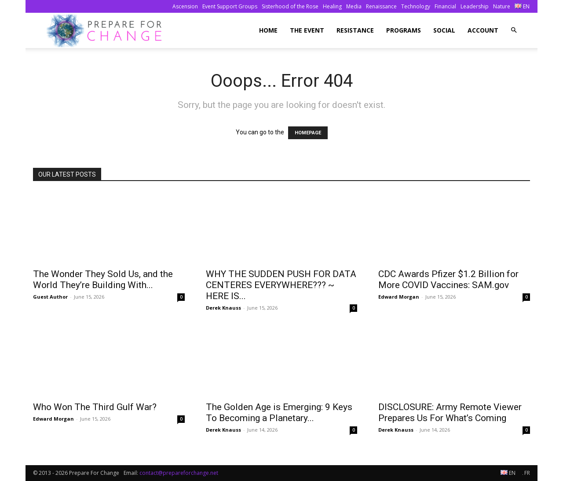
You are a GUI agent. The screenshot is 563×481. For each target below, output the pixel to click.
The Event (307, 30)
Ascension (185, 6)
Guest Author (50, 296)
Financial (445, 6)
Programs (403, 30)
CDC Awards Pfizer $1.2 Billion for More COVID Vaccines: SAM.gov (448, 279)
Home (268, 30)
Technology (415, 6)
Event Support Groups (229, 6)
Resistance (355, 30)
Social (444, 30)
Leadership (475, 6)
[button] (513, 30)
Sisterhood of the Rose (290, 6)
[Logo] (107, 30)
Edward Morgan (398, 296)
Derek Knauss (223, 307)
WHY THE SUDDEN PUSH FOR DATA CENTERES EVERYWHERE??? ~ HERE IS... (281, 285)
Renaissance (381, 6)
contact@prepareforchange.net (178, 473)
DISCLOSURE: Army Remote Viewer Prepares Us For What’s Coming (450, 412)
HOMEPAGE (308, 133)
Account (483, 30)
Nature (501, 6)
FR (526, 473)
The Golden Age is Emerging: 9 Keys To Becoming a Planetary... (279, 412)
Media (354, 6)
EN (522, 6)
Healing (332, 6)
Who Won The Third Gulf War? (95, 407)
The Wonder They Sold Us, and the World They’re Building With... (103, 279)
